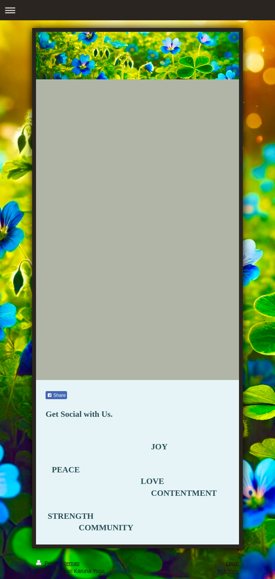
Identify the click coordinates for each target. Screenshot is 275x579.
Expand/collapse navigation (137, 10)
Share (56, 395)
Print (46, 563)
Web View (228, 571)
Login (232, 563)
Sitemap (69, 563)
